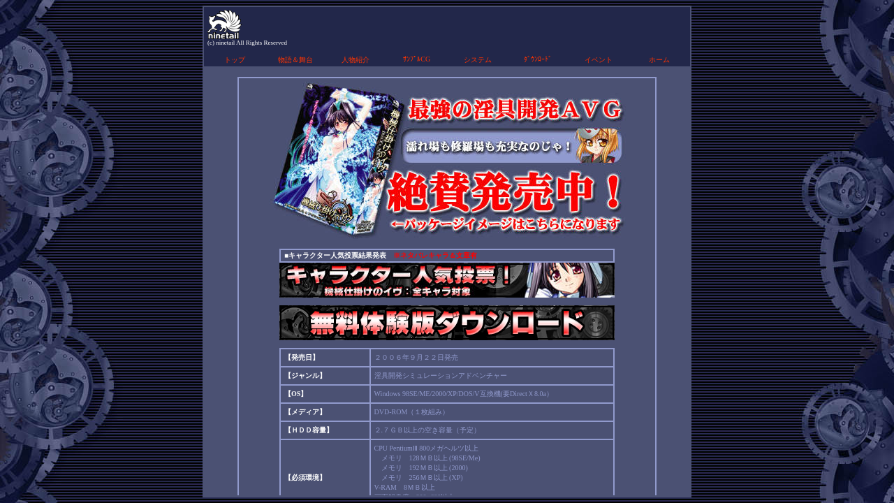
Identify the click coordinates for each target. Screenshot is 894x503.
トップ (234, 60)
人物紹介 (355, 60)
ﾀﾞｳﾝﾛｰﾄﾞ (538, 59)
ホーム (659, 60)
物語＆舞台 (295, 60)
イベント (599, 60)
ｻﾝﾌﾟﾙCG (416, 59)
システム (478, 60)
